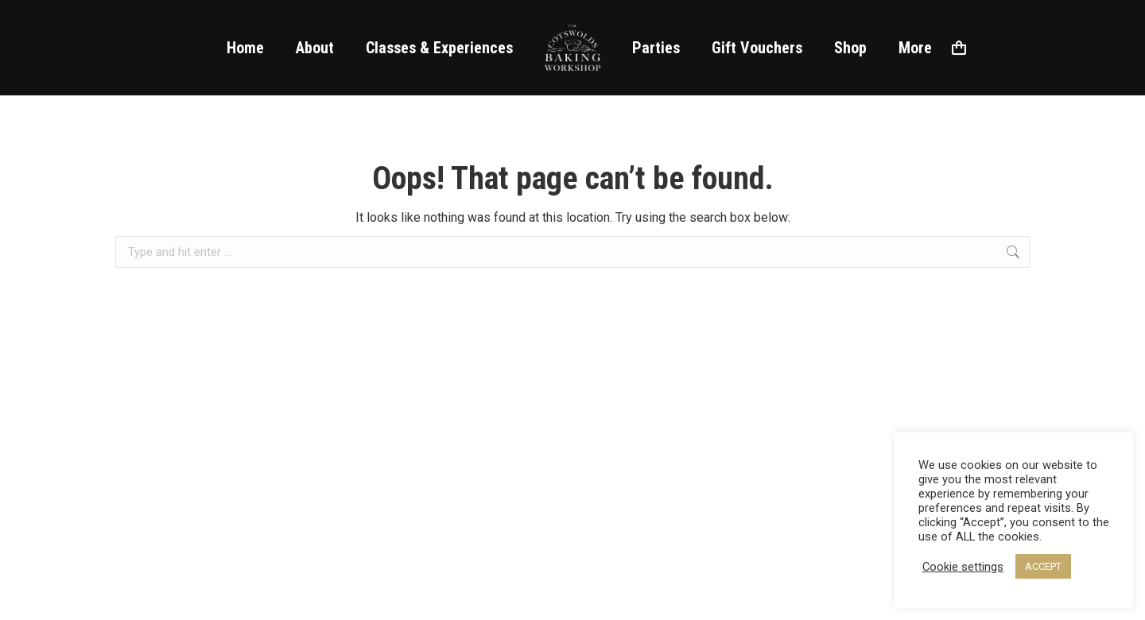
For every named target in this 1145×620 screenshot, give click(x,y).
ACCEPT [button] (1043, 566)
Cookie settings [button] (962, 567)
